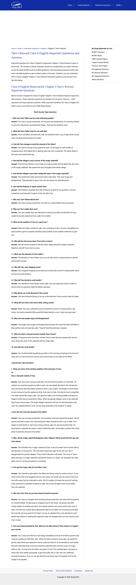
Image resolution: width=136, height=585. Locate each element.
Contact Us (88, 571)
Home (13, 48)
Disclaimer (78, 571)
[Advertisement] (68, 24)
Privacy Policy (49, 571)
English (44, 48)
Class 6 (20, 48)
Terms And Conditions (64, 571)
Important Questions (32, 48)
